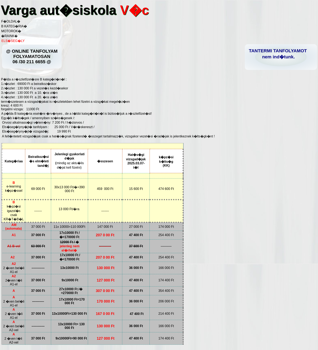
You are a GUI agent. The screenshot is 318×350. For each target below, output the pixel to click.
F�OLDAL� (10, 21)
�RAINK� (9, 36)
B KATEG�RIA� (14, 26)
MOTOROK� (11, 31)
